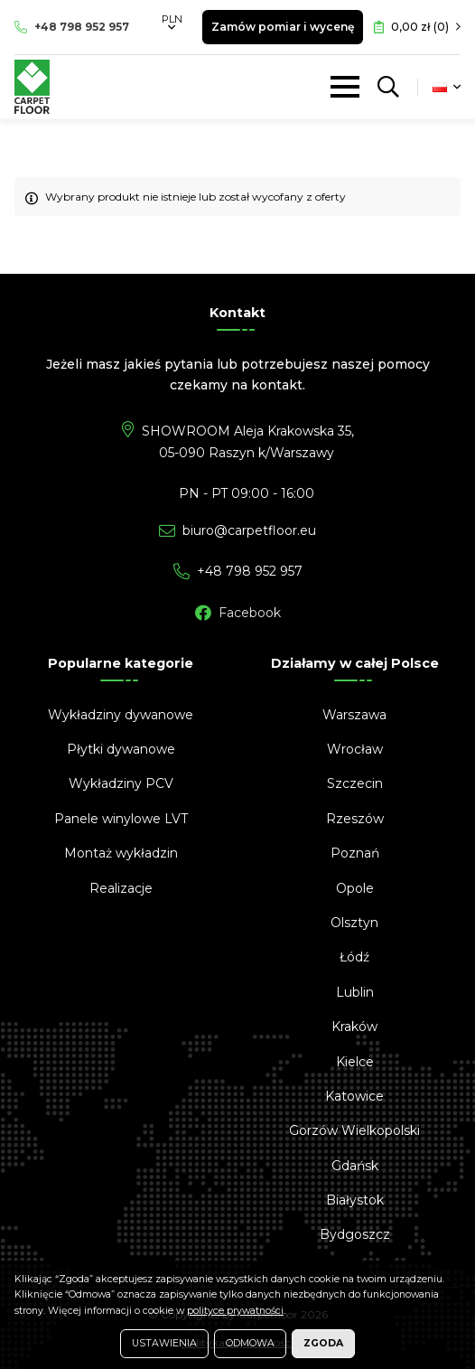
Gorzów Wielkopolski (354, 1130)
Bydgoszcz (355, 1234)
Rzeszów (355, 819)
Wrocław (355, 749)
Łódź (354, 957)
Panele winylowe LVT (121, 819)
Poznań (355, 853)
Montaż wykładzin (121, 853)
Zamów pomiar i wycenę (282, 26)
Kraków (354, 1026)
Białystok (355, 1200)
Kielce (355, 1062)
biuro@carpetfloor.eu (249, 530)
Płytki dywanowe (121, 749)
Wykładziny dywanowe (120, 715)
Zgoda (323, 1343)
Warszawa (354, 715)
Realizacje (121, 888)
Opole (355, 888)
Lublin (355, 992)
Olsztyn (354, 922)
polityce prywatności (235, 1311)
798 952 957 (81, 26)
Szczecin (355, 783)
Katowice (354, 1096)
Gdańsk (354, 1166)
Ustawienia (164, 1343)
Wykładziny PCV (121, 783)
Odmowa (250, 1343)
